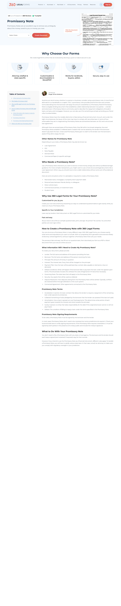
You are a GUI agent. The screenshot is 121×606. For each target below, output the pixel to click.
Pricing (79, 4)
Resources (92, 4)
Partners (85, 4)
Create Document (41, 35)
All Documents (71, 4)
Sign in (108, 4)
